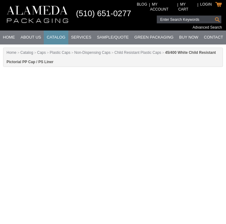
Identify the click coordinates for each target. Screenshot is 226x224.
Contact (213, 37)
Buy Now (188, 37)
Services (81, 37)
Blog (142, 4)
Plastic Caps (60, 52)
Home (9, 37)
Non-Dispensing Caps (92, 52)
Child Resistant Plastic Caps (138, 52)
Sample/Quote (113, 37)
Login (206, 4)
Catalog (56, 37)
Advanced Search (207, 27)
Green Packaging (154, 37)
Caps (41, 52)
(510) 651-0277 (103, 13)
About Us (30, 37)
